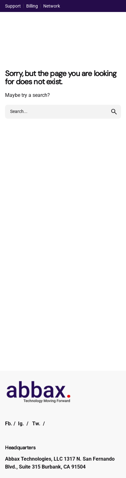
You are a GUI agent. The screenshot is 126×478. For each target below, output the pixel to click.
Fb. (8, 424)
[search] (114, 112)
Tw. (36, 424)
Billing (32, 6)
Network (51, 6)
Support (13, 6)
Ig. (21, 424)
